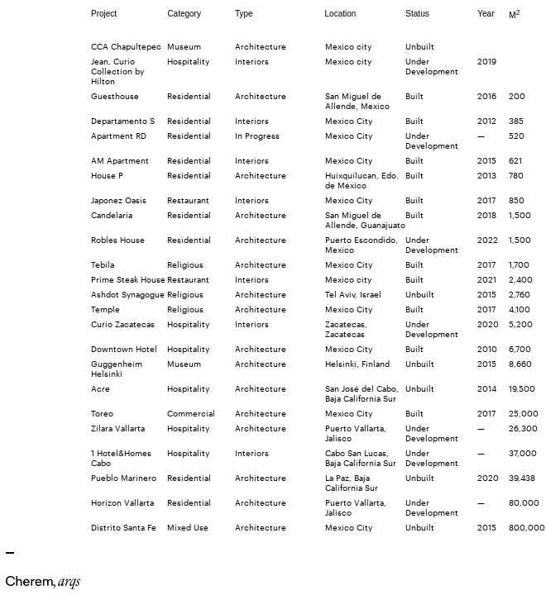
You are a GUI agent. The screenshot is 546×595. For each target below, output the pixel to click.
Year (485, 13)
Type (244, 13)
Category (184, 13)
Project (104, 13)
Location (341, 13)
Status (417, 13)
